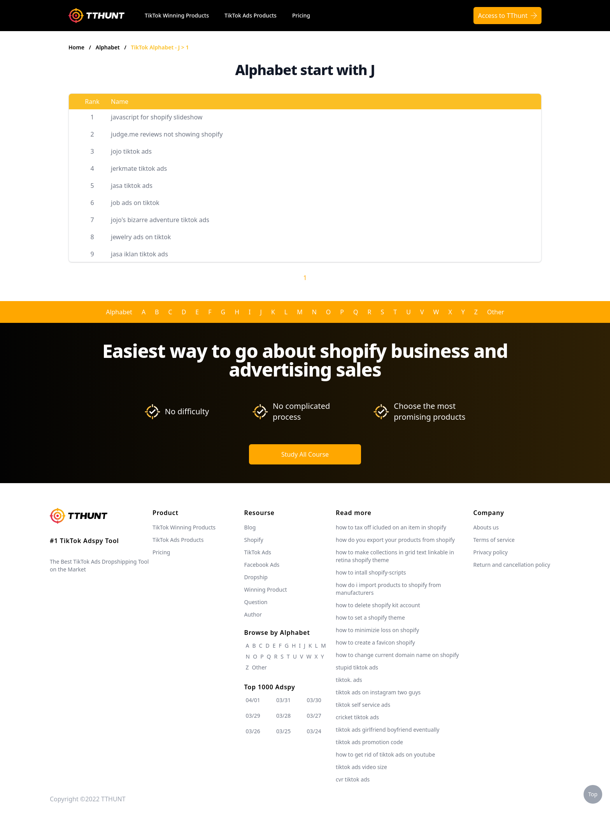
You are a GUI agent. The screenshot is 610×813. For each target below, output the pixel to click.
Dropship (256, 577)
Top (593, 794)
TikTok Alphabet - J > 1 (160, 47)
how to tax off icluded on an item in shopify (391, 527)
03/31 (283, 700)
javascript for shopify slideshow (156, 117)
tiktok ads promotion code (369, 742)
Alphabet (108, 47)
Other (495, 312)
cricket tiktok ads (357, 717)
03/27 (314, 715)
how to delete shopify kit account (378, 605)
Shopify (253, 539)
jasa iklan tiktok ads (139, 254)
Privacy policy (490, 552)
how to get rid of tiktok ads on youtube (385, 754)
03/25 (283, 731)
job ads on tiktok (135, 202)
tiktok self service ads (363, 704)
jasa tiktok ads (131, 185)
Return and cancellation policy (511, 564)
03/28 (283, 715)
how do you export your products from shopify (395, 539)
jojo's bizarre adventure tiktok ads (160, 220)
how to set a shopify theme (370, 617)
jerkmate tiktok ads (139, 168)
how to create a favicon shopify (375, 642)
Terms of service (494, 539)
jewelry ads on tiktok (141, 237)
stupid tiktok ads (357, 667)
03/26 (253, 731)
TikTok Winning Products (177, 15)
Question (256, 602)
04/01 (253, 700)
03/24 (314, 731)
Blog (250, 527)
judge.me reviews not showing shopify (167, 134)
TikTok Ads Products (250, 15)
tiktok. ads (349, 679)
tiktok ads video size (361, 767)
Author (253, 614)
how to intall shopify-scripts (371, 572)
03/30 (314, 700)
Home (76, 47)
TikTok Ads (258, 552)
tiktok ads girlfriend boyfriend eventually (387, 729)
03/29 (253, 715)
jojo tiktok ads (131, 151)
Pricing (301, 15)
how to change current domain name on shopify (397, 655)
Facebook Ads (262, 564)
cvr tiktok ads (353, 779)
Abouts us (485, 527)
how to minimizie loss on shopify (377, 630)
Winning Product (265, 589)
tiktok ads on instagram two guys (378, 692)
